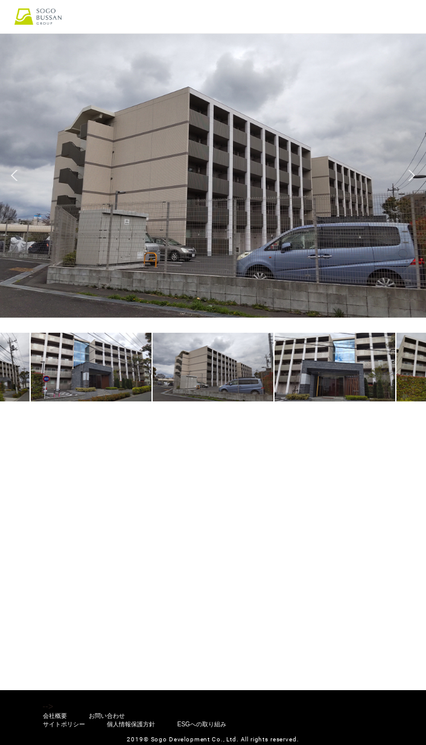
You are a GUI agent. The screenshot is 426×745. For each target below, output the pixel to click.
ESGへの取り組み (201, 724)
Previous (14, 175)
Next (411, 175)
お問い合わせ (107, 716)
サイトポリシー (64, 724)
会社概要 (55, 716)
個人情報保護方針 (131, 724)
